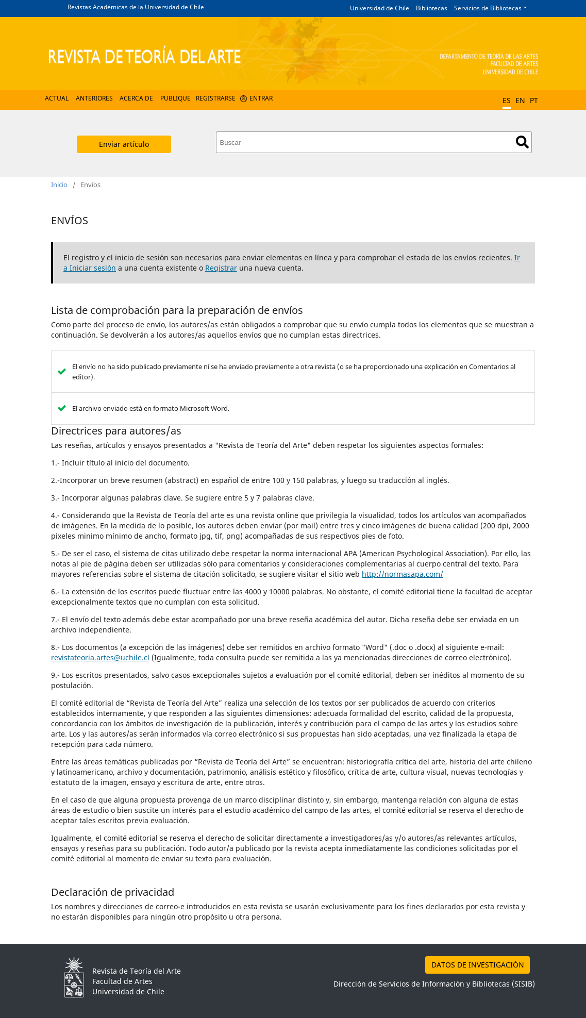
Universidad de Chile (379, 8)
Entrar (261, 98)
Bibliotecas (431, 8)
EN (520, 100)
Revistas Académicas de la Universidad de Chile (136, 7)
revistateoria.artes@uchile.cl (100, 657)
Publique (175, 98)
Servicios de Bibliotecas (488, 8)
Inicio (59, 184)
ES (507, 100)
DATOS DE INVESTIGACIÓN (477, 965)
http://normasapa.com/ (402, 574)
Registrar (221, 268)
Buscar (522, 142)
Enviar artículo (124, 144)
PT (534, 100)
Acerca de (136, 98)
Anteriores (94, 98)
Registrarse (216, 98)
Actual (57, 98)
